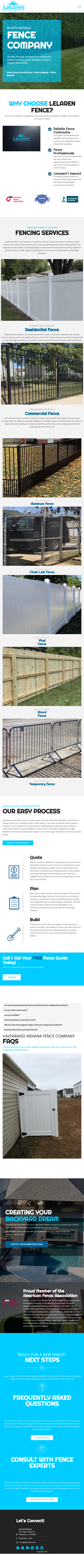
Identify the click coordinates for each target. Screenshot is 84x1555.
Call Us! (11, 977)
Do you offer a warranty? (15, 1010)
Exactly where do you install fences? (21, 1029)
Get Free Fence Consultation (42, 1499)
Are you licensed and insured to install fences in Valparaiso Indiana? (36, 1005)
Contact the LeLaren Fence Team (27, 1244)
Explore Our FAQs (42, 1438)
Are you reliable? (12, 1015)
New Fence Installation (19, 72)
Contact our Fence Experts (18, 843)
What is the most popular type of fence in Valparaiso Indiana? (33, 1025)
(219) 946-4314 (25, 1538)
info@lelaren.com (28, 1542)
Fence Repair (41, 72)
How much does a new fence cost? (20, 1020)
